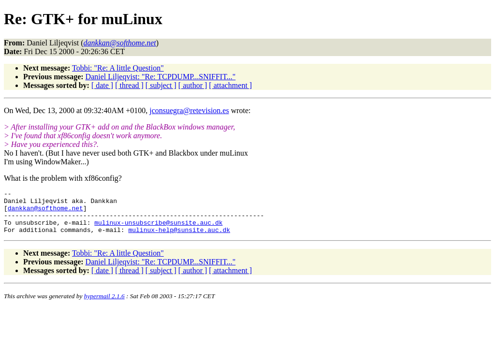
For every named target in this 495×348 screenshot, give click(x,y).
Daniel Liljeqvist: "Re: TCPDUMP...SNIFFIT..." (161, 76)
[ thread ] (129, 85)
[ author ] (192, 85)
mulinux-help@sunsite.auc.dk (179, 238)
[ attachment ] (230, 85)
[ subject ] (161, 85)
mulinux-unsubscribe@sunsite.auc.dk (158, 229)
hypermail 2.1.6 (104, 304)
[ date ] (102, 85)
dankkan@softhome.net (45, 212)
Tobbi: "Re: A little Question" (118, 68)
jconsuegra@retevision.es (189, 110)
